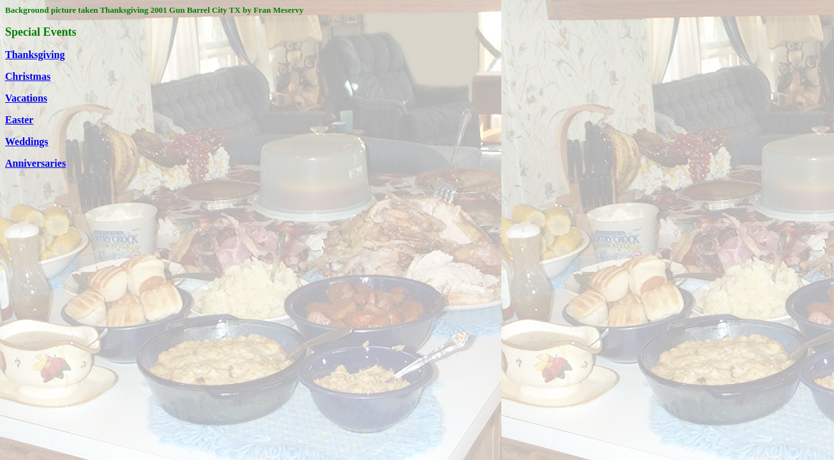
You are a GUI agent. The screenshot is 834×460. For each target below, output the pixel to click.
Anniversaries (35, 163)
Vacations (26, 98)
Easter (19, 119)
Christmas (27, 76)
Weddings (27, 141)
